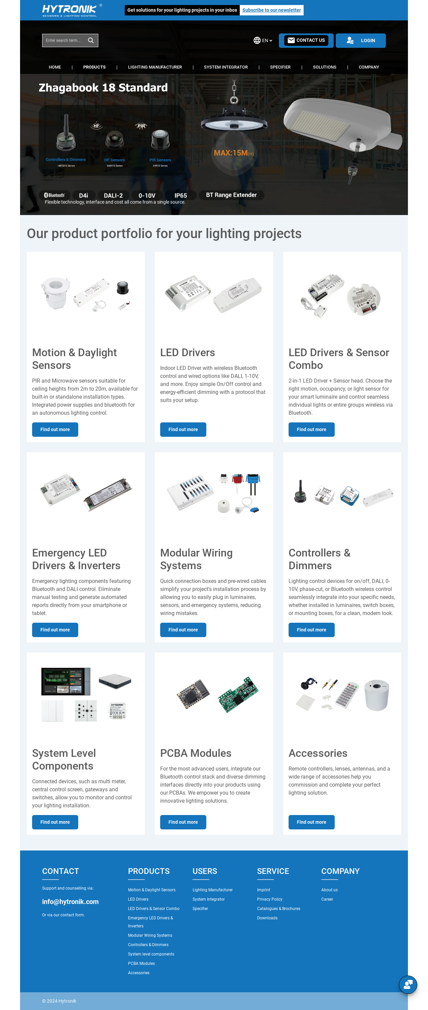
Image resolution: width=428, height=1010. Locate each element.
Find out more (55, 429)
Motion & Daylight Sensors (152, 890)
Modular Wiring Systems (150, 935)
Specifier (200, 908)
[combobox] (63, 40)
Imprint (263, 890)
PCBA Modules (141, 963)
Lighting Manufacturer (213, 890)
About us (329, 890)
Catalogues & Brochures (278, 908)
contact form (72, 915)
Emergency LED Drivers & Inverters (150, 922)
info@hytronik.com (70, 902)
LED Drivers (138, 899)
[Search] (91, 40)
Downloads (267, 918)
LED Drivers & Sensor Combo (154, 908)
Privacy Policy (270, 899)
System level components (151, 954)
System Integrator (209, 899)
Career (327, 899)
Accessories (138, 973)
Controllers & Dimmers (148, 944)
